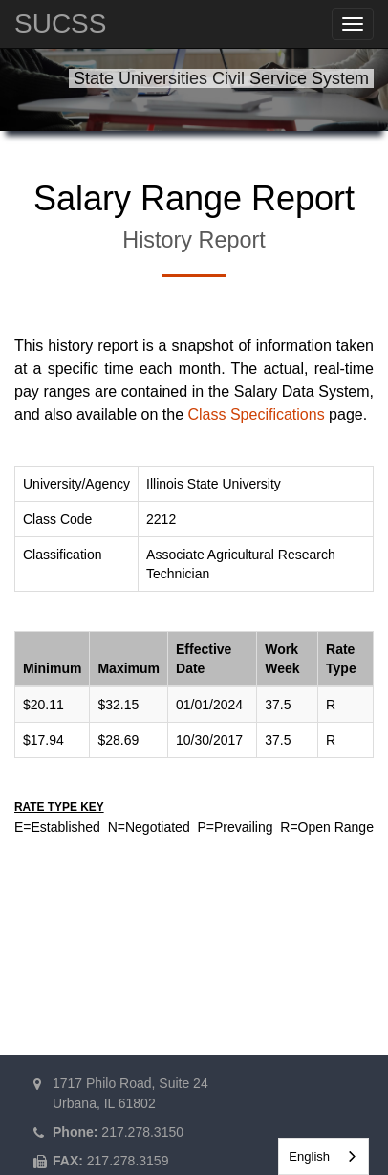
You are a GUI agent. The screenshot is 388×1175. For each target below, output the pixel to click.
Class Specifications (255, 414)
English (309, 1156)
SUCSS (60, 23)
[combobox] (323, 1156)
